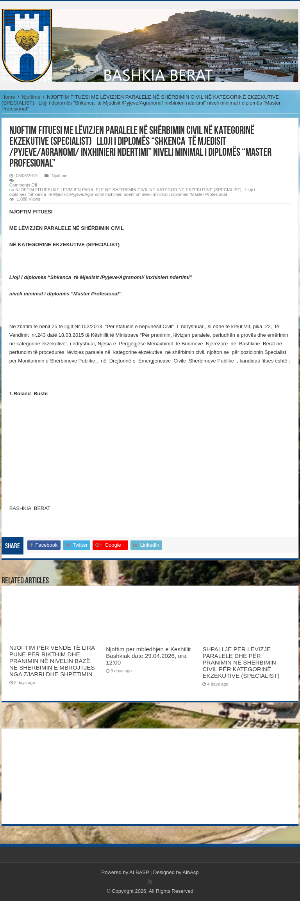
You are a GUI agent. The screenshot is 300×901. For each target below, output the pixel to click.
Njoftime (30, 97)
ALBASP (139, 872)
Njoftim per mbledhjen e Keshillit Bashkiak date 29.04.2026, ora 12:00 (148, 656)
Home (8, 97)
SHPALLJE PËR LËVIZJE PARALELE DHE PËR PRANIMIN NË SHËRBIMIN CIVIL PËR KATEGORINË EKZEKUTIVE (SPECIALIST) (240, 662)
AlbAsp (190, 872)
